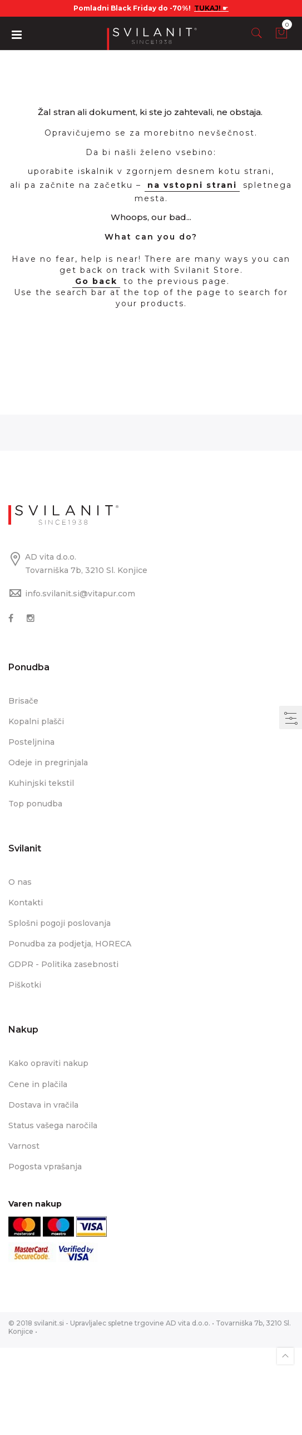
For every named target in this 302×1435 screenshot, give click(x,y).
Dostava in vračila (43, 1105)
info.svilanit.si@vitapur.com (80, 594)
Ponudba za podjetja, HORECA (69, 944)
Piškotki (24, 985)
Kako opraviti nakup (48, 1063)
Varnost (23, 1146)
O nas (20, 882)
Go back (96, 281)
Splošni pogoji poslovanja (59, 923)
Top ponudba (35, 804)
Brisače (23, 701)
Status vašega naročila (52, 1125)
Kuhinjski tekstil (41, 783)
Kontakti (25, 903)
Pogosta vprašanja (45, 1167)
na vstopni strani (192, 185)
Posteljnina (31, 742)
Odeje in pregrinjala (48, 763)
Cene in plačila (37, 1084)
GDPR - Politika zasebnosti (63, 964)
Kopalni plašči (36, 721)
